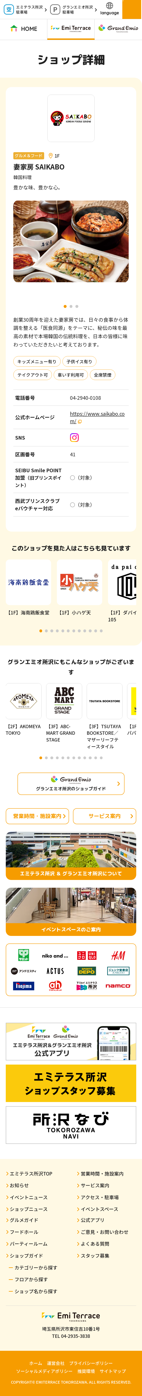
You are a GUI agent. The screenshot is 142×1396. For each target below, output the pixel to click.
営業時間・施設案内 (37, 816)
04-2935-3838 (75, 1336)
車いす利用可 (71, 375)
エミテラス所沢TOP (31, 1173)
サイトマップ (113, 1371)
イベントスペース (99, 1208)
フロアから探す (31, 1279)
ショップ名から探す (36, 1291)
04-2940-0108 (85, 397)
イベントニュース (29, 1197)
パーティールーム (29, 1243)
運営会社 (55, 1363)
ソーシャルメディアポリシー (44, 1371)
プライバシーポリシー (91, 1363)
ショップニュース (29, 1208)
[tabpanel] (71, 241)
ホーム (35, 1363)
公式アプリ (93, 1219)
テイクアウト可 (32, 375)
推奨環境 (86, 1371)
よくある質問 (95, 1243)
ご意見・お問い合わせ (104, 1231)
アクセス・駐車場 (100, 1197)
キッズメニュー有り (37, 361)
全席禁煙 (102, 375)
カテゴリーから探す (36, 1267)
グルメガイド (24, 1219)
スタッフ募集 (95, 1255)
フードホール (24, 1231)
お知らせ (19, 1185)
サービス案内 (105, 816)
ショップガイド (26, 1255)
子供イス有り (79, 361)
